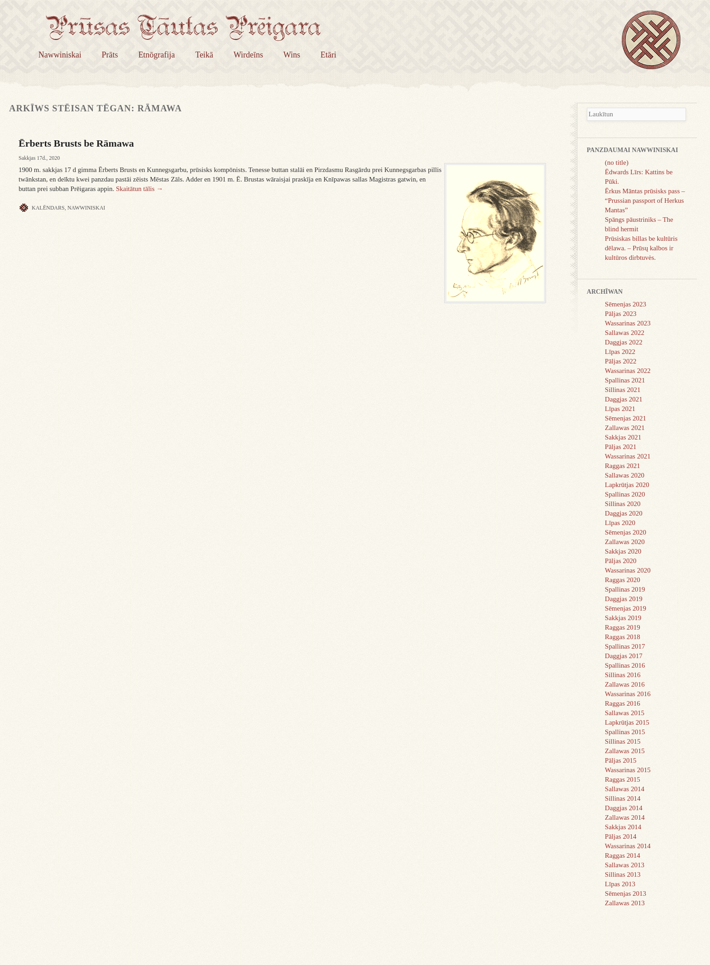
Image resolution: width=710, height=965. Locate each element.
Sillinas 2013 (623, 874)
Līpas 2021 (620, 408)
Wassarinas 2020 (628, 570)
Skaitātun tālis (139, 188)
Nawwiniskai (60, 54)
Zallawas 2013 (625, 903)
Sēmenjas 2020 (625, 532)
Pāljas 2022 (621, 361)
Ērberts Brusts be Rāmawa (76, 143)
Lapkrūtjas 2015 (627, 722)
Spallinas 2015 (625, 732)
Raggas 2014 (622, 855)
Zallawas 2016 (625, 684)
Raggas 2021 (622, 465)
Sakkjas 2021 (623, 437)
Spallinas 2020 (625, 494)
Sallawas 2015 (624, 713)
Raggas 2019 (622, 627)
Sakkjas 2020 (623, 551)
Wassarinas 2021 (628, 456)
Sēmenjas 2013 (625, 893)
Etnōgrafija (156, 54)
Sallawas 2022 (624, 332)
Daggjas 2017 (624, 655)
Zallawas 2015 (625, 751)
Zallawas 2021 (625, 427)
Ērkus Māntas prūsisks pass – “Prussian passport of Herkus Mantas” (645, 200)
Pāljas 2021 (621, 446)
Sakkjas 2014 (623, 827)
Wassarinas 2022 (628, 370)
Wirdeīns (248, 54)
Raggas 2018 (622, 636)
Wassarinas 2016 (628, 693)
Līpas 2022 (620, 351)
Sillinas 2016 (623, 674)
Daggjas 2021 (624, 399)
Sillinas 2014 (623, 798)
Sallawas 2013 (624, 865)
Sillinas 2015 (623, 741)
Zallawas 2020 (625, 541)
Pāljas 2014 (621, 836)
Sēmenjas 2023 (625, 304)
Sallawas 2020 (624, 475)
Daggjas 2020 (624, 513)
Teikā (204, 54)
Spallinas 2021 (625, 380)
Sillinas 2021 (623, 389)
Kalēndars (48, 208)
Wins (291, 54)
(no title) (616, 162)
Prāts (110, 54)
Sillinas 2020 (623, 503)
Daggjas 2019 (624, 598)
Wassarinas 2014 (628, 846)
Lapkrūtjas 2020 (627, 484)
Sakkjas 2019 (623, 617)
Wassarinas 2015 (628, 770)
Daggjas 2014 (624, 808)
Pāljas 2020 (621, 560)
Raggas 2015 (622, 779)
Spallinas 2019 (625, 589)
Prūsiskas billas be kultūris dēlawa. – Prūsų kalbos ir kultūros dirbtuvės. (641, 248)
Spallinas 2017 (625, 646)
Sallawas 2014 (624, 789)
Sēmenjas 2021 (625, 418)
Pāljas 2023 (621, 313)
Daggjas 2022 (624, 342)
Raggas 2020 (622, 579)
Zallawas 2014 (625, 817)
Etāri (328, 54)
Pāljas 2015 (621, 760)
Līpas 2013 (620, 884)
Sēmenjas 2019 (625, 608)
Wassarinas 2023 (628, 323)
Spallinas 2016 (625, 665)
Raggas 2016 (622, 703)
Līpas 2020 (620, 522)
